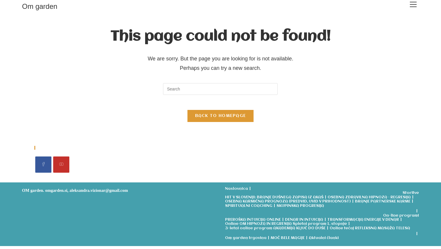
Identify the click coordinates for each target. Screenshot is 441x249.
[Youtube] (61, 167)
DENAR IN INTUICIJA (304, 223)
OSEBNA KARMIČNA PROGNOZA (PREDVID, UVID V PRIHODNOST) (288, 205)
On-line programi (401, 218)
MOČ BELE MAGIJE (288, 241)
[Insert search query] (220, 89)
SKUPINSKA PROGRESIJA (300, 209)
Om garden (39, 6)
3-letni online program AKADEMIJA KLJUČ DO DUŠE (275, 231)
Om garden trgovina (245, 241)
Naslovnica (236, 192)
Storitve (411, 196)
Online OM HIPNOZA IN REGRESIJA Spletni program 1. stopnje (286, 227)
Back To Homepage (220, 119)
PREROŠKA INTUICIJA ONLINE (253, 223)
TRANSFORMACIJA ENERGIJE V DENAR (363, 223)
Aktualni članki (324, 241)
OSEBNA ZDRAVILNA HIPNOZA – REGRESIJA (369, 200)
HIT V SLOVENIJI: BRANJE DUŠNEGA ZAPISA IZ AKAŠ (274, 200)
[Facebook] (43, 167)
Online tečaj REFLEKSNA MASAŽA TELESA (370, 231)
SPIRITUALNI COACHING (248, 209)
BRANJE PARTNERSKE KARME (382, 205)
